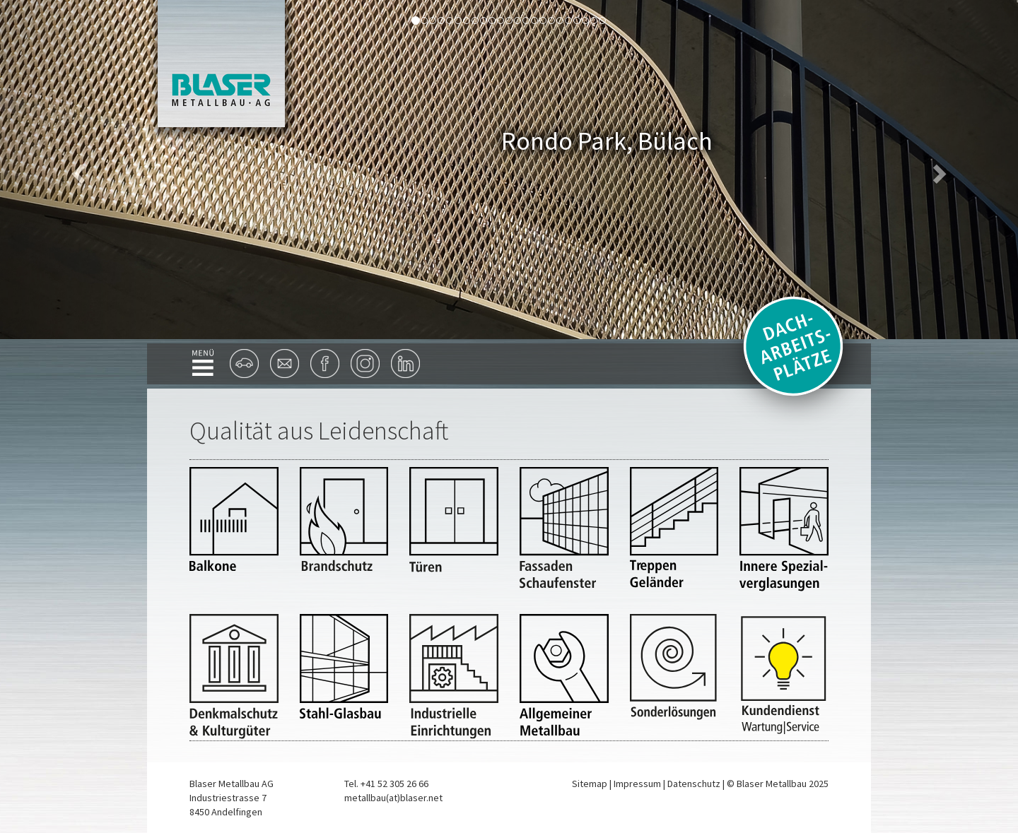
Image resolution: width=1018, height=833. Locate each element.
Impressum (637, 783)
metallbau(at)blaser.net (393, 797)
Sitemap (589, 783)
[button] (76, 169)
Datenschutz (693, 783)
